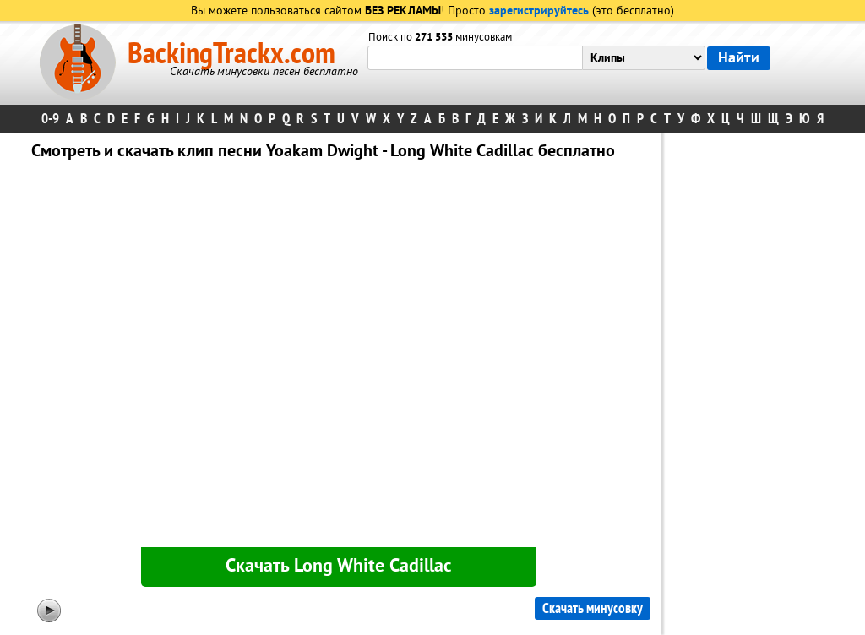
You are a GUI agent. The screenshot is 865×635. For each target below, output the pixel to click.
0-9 (50, 119)
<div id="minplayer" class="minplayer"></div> (338, 357)
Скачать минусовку (592, 608)
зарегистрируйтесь (539, 11)
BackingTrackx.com (231, 54)
